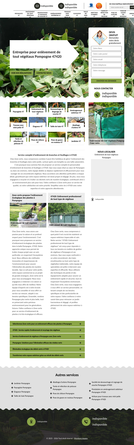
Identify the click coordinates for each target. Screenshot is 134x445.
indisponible (47, 5)
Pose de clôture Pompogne (63, 393)
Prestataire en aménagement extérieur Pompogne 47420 (107, 390)
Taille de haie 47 (86, 14)
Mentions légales (81, 438)
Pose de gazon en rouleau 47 (123, 14)
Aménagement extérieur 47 (56, 14)
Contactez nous (43, 73)
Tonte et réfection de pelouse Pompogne (64, 387)
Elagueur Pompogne (22, 392)
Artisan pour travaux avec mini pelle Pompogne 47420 (106, 398)
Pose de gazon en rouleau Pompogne (67, 397)
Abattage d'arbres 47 (94, 14)
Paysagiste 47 (19, 14)
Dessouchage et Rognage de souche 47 (43, 14)
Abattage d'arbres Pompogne (64, 382)
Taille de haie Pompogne (24, 396)
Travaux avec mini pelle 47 (67, 14)
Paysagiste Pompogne (22, 387)
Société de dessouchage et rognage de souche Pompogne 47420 (107, 383)
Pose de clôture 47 (114, 14)
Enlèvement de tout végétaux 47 (30, 14)
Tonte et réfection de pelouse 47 (104, 14)
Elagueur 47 (77, 14)
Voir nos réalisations (21, 73)
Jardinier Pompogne (22, 383)
